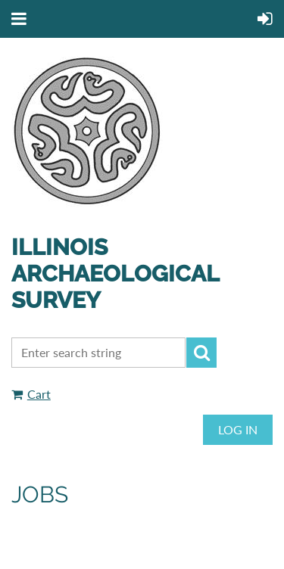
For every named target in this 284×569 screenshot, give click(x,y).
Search (201, 352)
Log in (237, 429)
